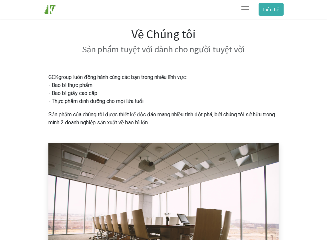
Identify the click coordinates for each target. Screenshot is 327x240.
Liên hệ (271, 9)
